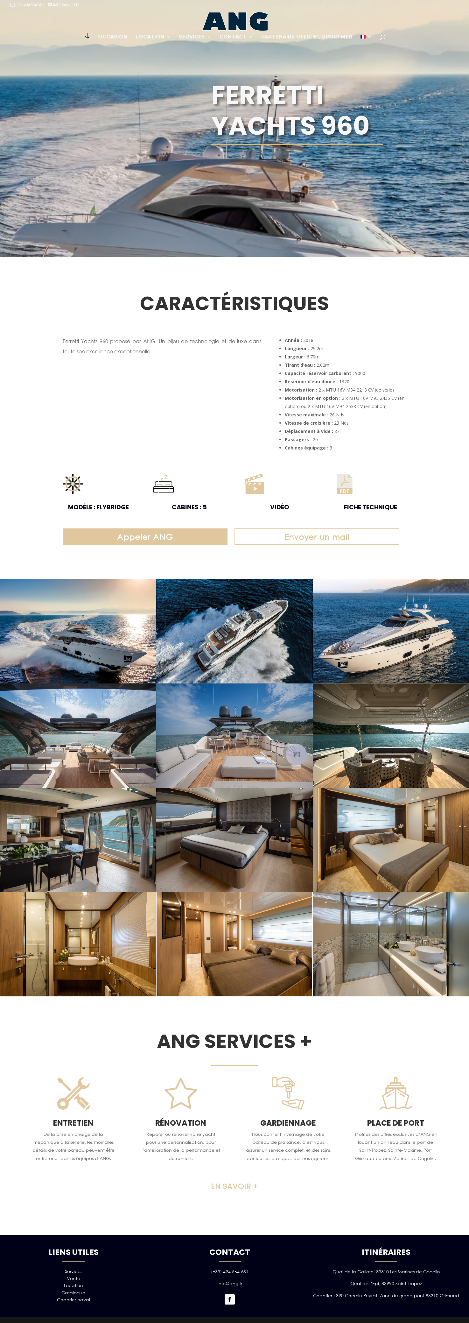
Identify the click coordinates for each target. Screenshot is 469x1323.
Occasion (112, 37)
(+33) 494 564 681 (229, 1272)
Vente (73, 1278)
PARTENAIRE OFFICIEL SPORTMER (306, 37)
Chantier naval (73, 1300)
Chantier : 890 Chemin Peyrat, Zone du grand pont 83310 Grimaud (386, 1295)
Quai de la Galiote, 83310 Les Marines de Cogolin (386, 1272)
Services (192, 37)
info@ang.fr (230, 1283)
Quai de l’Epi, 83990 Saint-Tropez (386, 1283)
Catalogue (73, 1293)
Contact (233, 37)
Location (150, 37)
